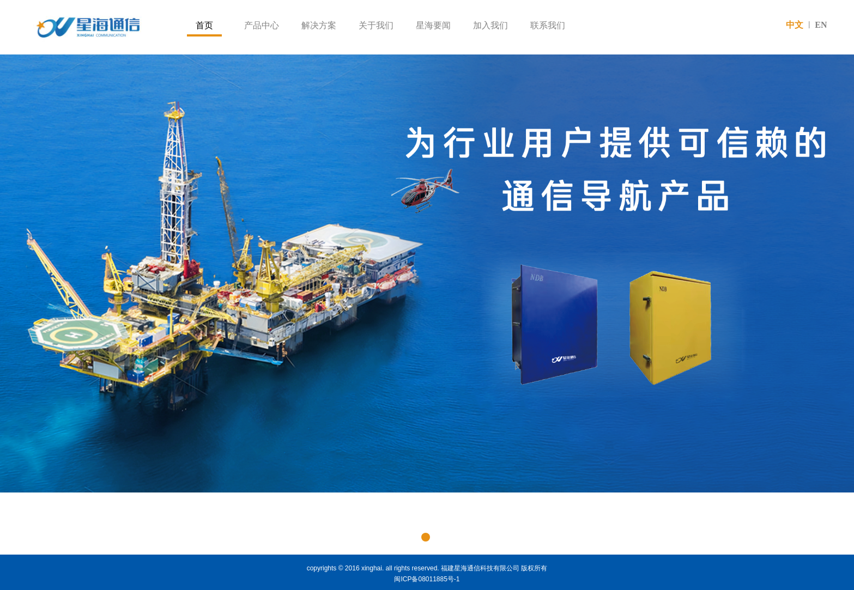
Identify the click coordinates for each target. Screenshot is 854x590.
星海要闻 (433, 25)
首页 (204, 25)
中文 (794, 24)
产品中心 (261, 25)
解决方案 (318, 25)
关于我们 (376, 25)
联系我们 (547, 25)
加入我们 (490, 25)
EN (821, 24)
